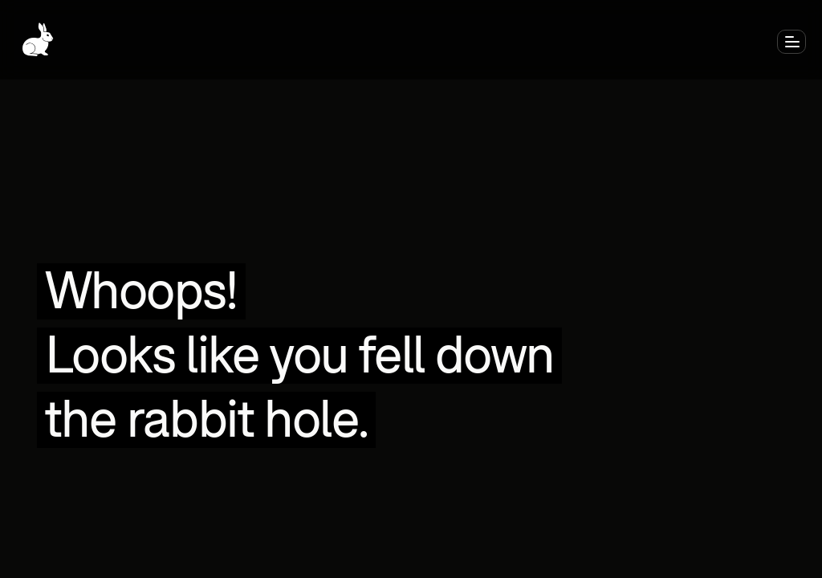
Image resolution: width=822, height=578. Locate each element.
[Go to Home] (38, 39)
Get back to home (411, 244)
